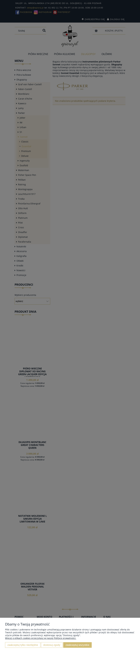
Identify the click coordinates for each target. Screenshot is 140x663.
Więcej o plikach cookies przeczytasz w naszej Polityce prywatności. (40, 638)
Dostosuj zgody (51, 644)
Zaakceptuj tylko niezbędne (22, 644)
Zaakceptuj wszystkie (77, 644)
